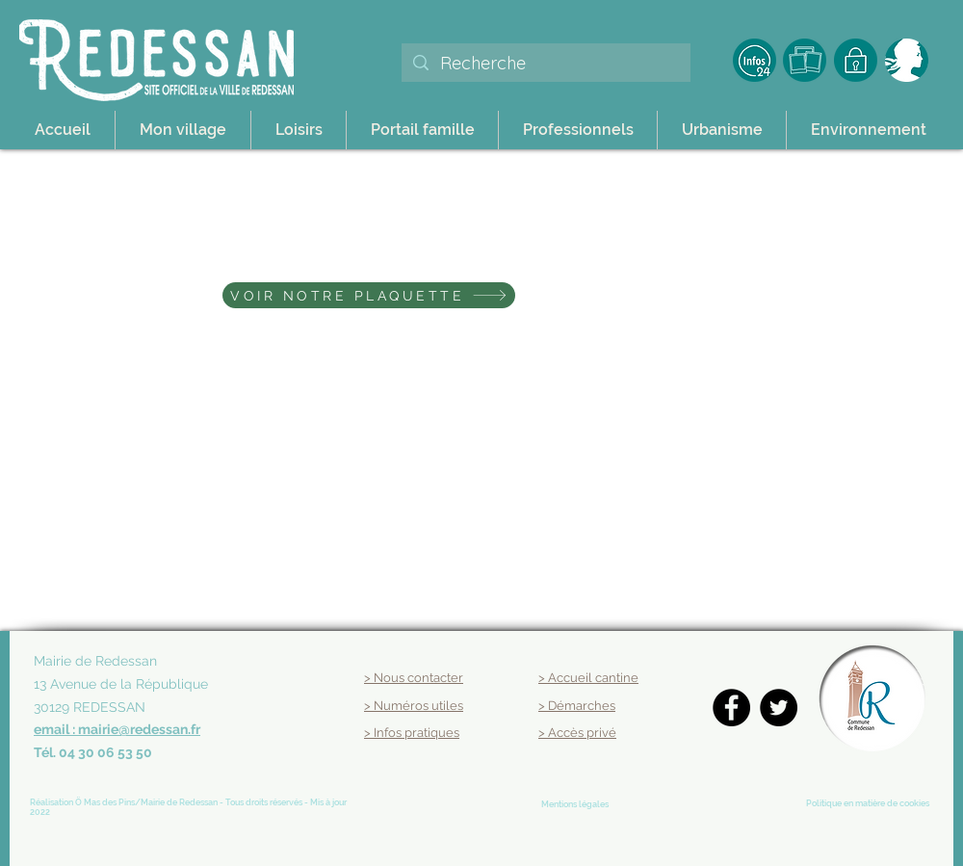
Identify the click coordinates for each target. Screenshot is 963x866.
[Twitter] (778, 707)
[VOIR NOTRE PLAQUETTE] (368, 295)
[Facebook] (731, 707)
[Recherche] (545, 63)
